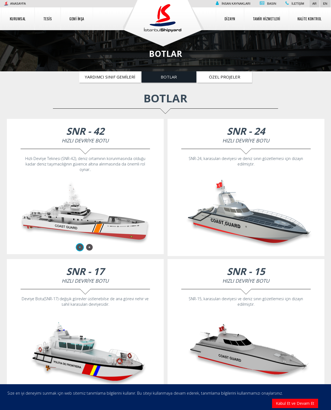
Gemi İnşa (76, 18)
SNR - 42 (85, 131)
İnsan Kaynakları (236, 3)
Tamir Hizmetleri (266, 18)
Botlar (169, 77)
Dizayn (230, 18)
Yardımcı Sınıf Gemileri (110, 77)
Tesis (47, 18)
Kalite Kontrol (310, 18)
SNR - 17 (85, 271)
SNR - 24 (246, 131)
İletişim (298, 3)
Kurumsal (18, 18)
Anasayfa (15, 3)
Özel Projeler (224, 77)
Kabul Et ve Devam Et (295, 403)
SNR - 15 (246, 271)
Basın (271, 3)
